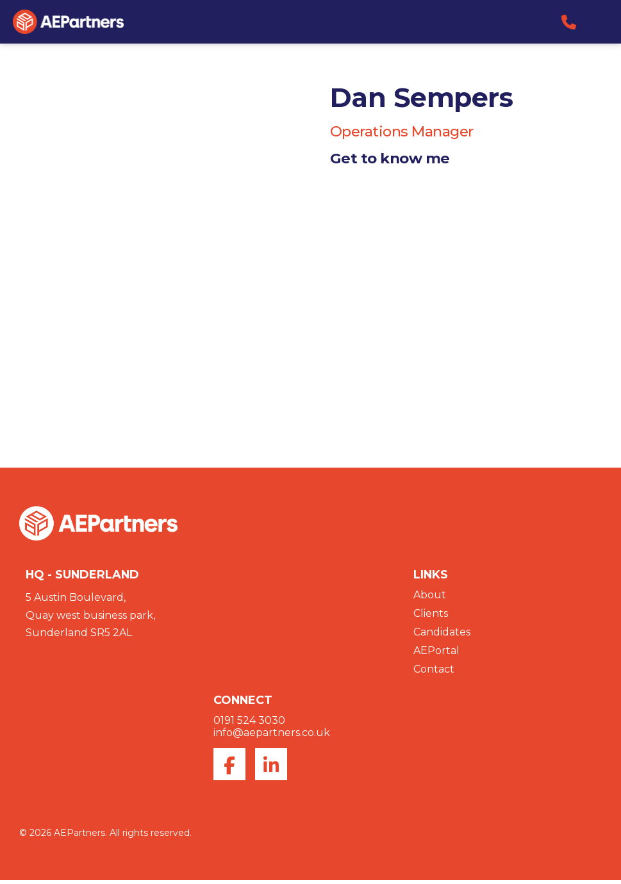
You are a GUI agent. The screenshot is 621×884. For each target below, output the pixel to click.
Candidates (441, 635)
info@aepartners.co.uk (271, 736)
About (429, 598)
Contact (433, 672)
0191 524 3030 (249, 724)
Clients (430, 616)
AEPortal (436, 654)
